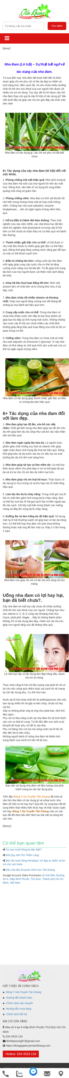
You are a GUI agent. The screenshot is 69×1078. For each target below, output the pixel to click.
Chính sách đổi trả (16, 1014)
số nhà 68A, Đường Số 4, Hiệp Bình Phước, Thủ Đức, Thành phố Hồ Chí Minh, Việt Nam (33, 879)
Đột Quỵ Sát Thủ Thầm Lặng (22, 855)
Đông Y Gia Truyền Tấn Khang (23, 992)
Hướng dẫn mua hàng (18, 1008)
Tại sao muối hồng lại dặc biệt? (24, 849)
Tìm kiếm (57, 25)
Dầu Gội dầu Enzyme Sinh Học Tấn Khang (30, 869)
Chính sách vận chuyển (19, 1003)
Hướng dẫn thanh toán (19, 997)
